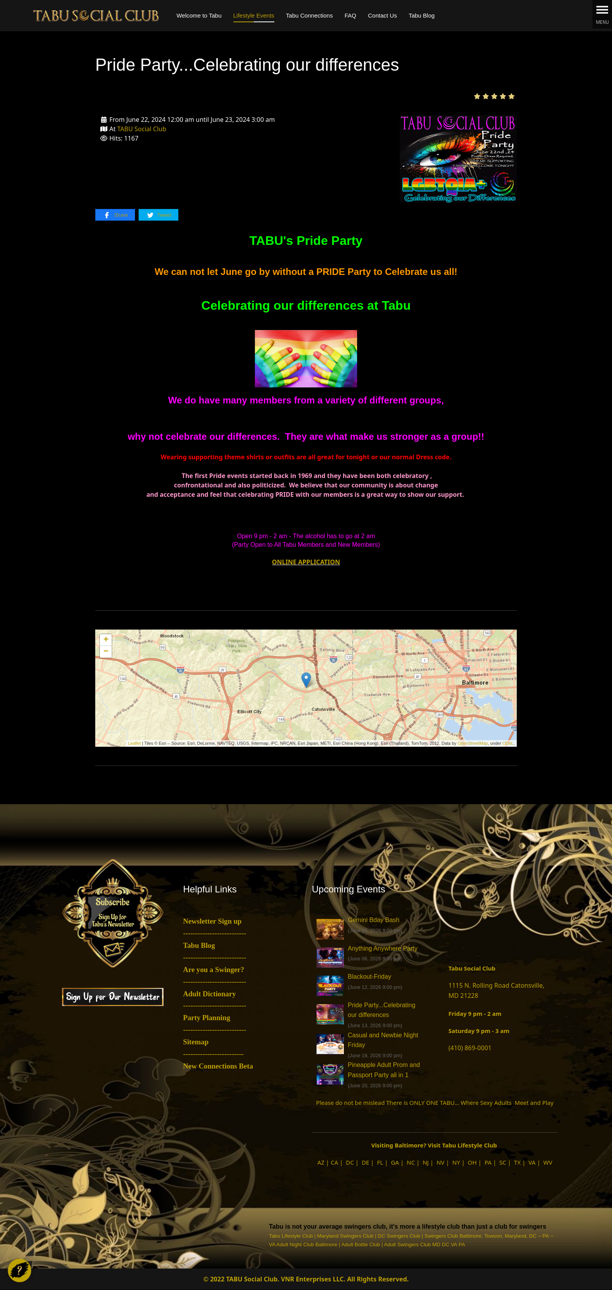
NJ (426, 1162)
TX (517, 1162)
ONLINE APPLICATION (306, 562)
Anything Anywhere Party (383, 948)
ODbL (508, 743)
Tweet (159, 215)
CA (334, 1162)
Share (115, 215)
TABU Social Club (141, 129)
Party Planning (206, 1017)
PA (487, 1162)
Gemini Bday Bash (374, 920)
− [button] (106, 652)
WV (547, 1162)
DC (350, 1162)
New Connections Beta (218, 1066)
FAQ (350, 15)
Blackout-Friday (369, 976)
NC (411, 1162)
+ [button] (106, 640)
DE (365, 1162)
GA (395, 1162)
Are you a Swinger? (213, 969)
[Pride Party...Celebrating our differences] (458, 158)
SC (502, 1162)
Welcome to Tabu (198, 15)
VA (532, 1162)
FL (380, 1162)
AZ (320, 1162)
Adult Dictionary (209, 994)
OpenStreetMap (472, 743)
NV (440, 1162)
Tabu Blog (422, 15)
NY (456, 1162)
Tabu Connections (309, 15)
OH (472, 1162)
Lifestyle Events (253, 15)
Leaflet (134, 743)
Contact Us (382, 15)
